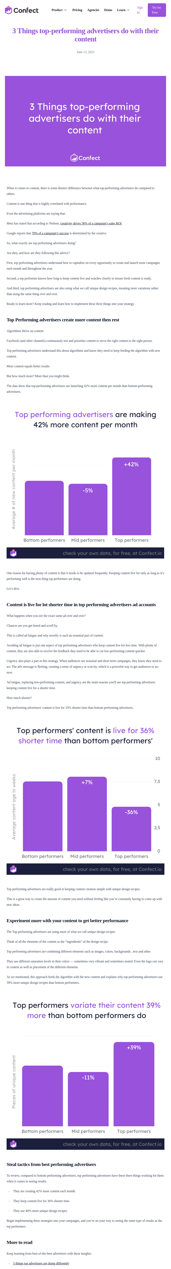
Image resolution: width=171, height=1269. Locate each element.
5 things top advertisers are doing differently (41, 1263)
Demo (108, 10)
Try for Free (156, 10)
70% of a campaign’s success (50, 233)
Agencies (93, 10)
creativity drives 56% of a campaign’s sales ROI (91, 223)
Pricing (77, 10)
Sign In (140, 10)
